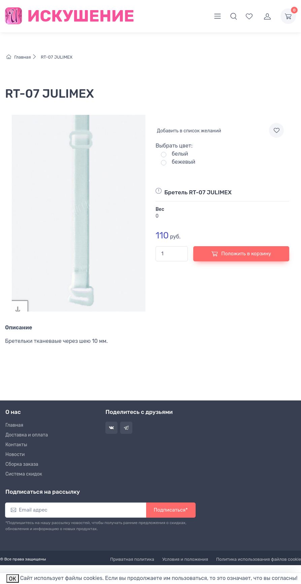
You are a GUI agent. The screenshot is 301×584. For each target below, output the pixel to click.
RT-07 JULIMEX (56, 57)
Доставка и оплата (26, 435)
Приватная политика (132, 559)
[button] (233, 16)
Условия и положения (185, 559)
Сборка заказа (21, 464)
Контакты (16, 445)
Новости (15, 454)
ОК (12, 579)
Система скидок (23, 474)
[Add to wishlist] (276, 130)
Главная (23, 57)
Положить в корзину (241, 254)
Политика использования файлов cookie (258, 559)
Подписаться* (171, 510)
